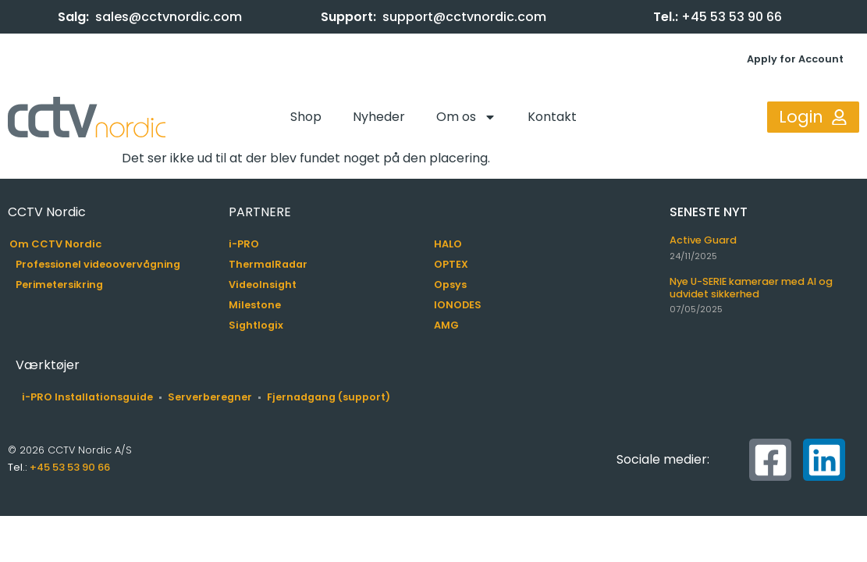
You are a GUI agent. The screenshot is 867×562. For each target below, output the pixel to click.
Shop (306, 117)
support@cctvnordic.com (464, 17)
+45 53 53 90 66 (731, 17)
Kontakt (552, 117)
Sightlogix (256, 325)
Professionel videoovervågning (98, 264)
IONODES (457, 304)
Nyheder (379, 117)
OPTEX (451, 264)
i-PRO (244, 244)
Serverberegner (210, 397)
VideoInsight (263, 284)
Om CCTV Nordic (55, 244)
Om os (466, 117)
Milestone (255, 304)
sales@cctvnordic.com (168, 17)
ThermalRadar (268, 264)
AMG (446, 325)
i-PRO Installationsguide (87, 397)
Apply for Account (795, 59)
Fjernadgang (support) (328, 397)
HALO (448, 244)
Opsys (450, 284)
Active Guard (703, 240)
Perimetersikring (59, 284)
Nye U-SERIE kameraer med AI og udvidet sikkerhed (751, 287)
